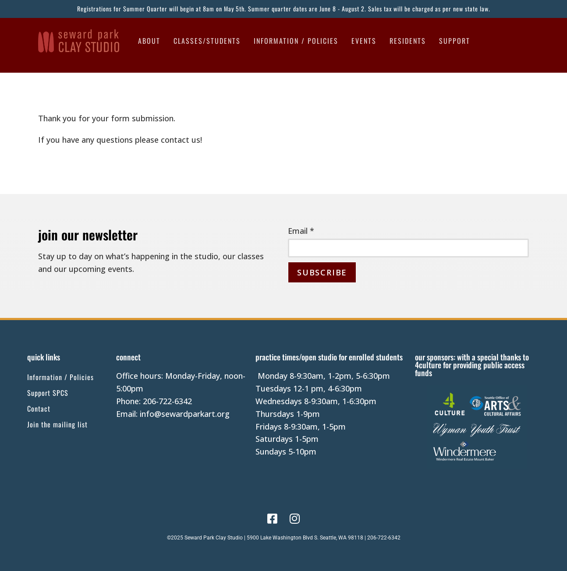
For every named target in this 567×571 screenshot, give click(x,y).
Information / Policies (296, 40)
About (149, 40)
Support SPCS (47, 393)
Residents (408, 40)
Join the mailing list (57, 424)
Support (454, 40)
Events (363, 40)
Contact (38, 408)
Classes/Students (207, 40)
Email (301, 231)
